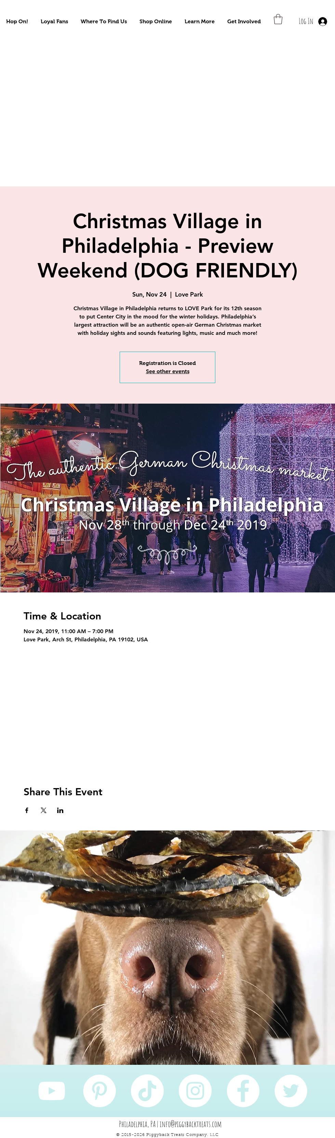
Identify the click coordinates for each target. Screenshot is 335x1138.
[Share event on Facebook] (27, 810)
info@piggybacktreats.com (191, 1124)
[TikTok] (147, 1090)
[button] (17, 21)
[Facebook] (243, 1090)
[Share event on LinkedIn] (60, 810)
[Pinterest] (99, 1090)
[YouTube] (51, 1090)
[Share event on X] (43, 810)
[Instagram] (195, 1090)
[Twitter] (290, 1090)
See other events (167, 371)
